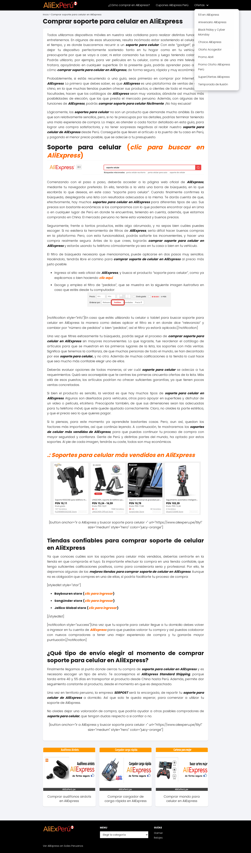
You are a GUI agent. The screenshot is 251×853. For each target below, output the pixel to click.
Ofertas (199, 5)
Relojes (158, 837)
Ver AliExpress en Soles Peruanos (63, 846)
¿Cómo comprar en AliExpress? (129, 5)
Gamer (158, 833)
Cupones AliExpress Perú (172, 5)
